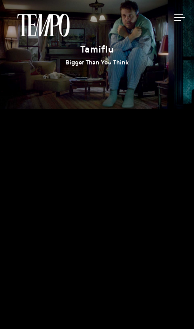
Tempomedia (43, 25)
